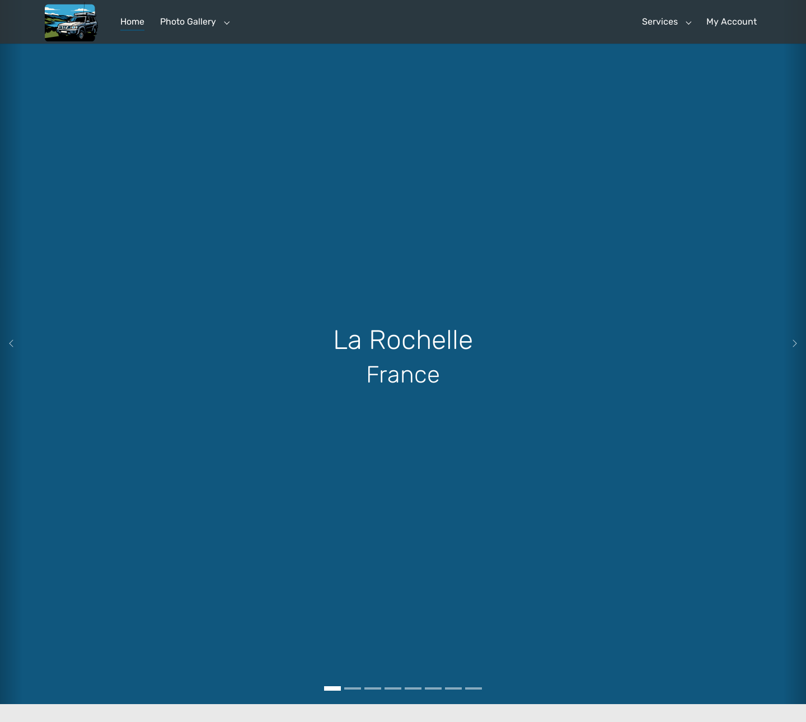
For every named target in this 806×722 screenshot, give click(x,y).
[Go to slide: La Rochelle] (332, 706)
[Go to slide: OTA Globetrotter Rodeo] (453, 706)
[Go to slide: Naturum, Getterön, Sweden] (413, 706)
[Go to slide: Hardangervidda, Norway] (433, 706)
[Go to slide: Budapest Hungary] (372, 706)
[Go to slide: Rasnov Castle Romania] (352, 706)
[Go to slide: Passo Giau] (473, 706)
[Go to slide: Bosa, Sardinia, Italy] (393, 706)
